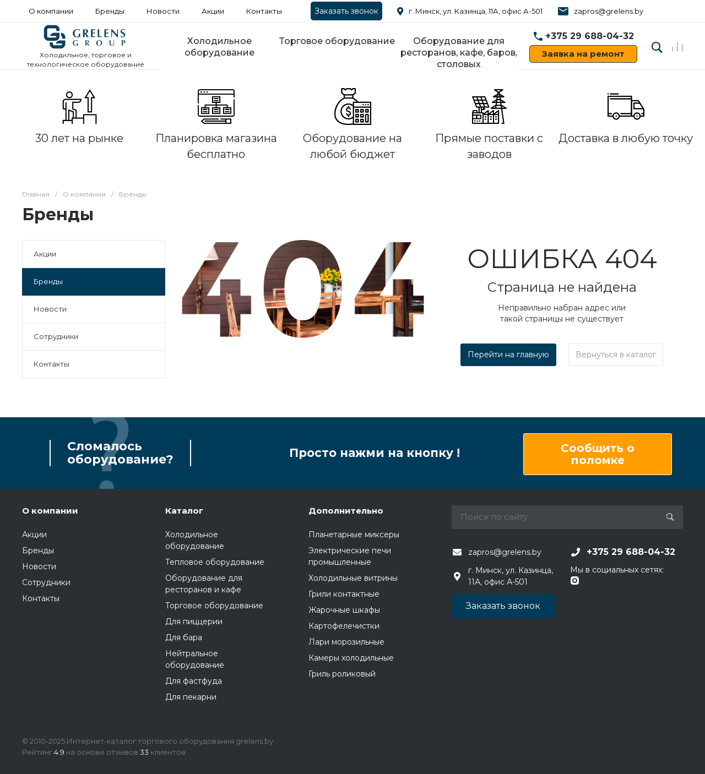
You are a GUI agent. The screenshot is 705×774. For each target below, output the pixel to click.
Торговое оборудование (337, 41)
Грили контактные (343, 594)
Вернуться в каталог (616, 354)
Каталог (184, 510)
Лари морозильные (346, 642)
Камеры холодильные (351, 658)
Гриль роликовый (342, 674)
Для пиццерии (194, 621)
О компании (50, 510)
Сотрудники (56, 336)
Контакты (264, 11)
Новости (163, 11)
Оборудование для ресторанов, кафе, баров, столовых (458, 52)
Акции (213, 11)
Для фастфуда (193, 681)
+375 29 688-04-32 (589, 36)
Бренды (109, 11)
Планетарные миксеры (353, 534)
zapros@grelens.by (608, 11)
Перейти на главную (508, 354)
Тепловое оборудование (214, 562)
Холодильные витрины (353, 578)
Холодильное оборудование (219, 47)
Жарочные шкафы (344, 610)
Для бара (183, 637)
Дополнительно (345, 510)
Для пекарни (190, 697)
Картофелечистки (343, 626)
